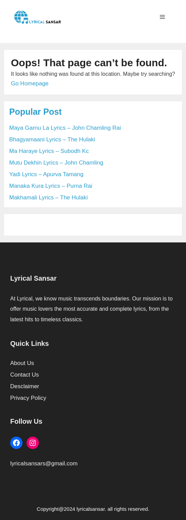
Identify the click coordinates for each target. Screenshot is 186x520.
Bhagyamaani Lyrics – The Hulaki (52, 139)
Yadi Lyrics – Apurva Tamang (46, 174)
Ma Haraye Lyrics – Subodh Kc (49, 151)
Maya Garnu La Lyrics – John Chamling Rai (65, 128)
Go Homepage (30, 83)
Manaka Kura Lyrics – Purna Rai (50, 186)
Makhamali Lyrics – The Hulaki (48, 197)
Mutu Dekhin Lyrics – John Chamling (56, 162)
